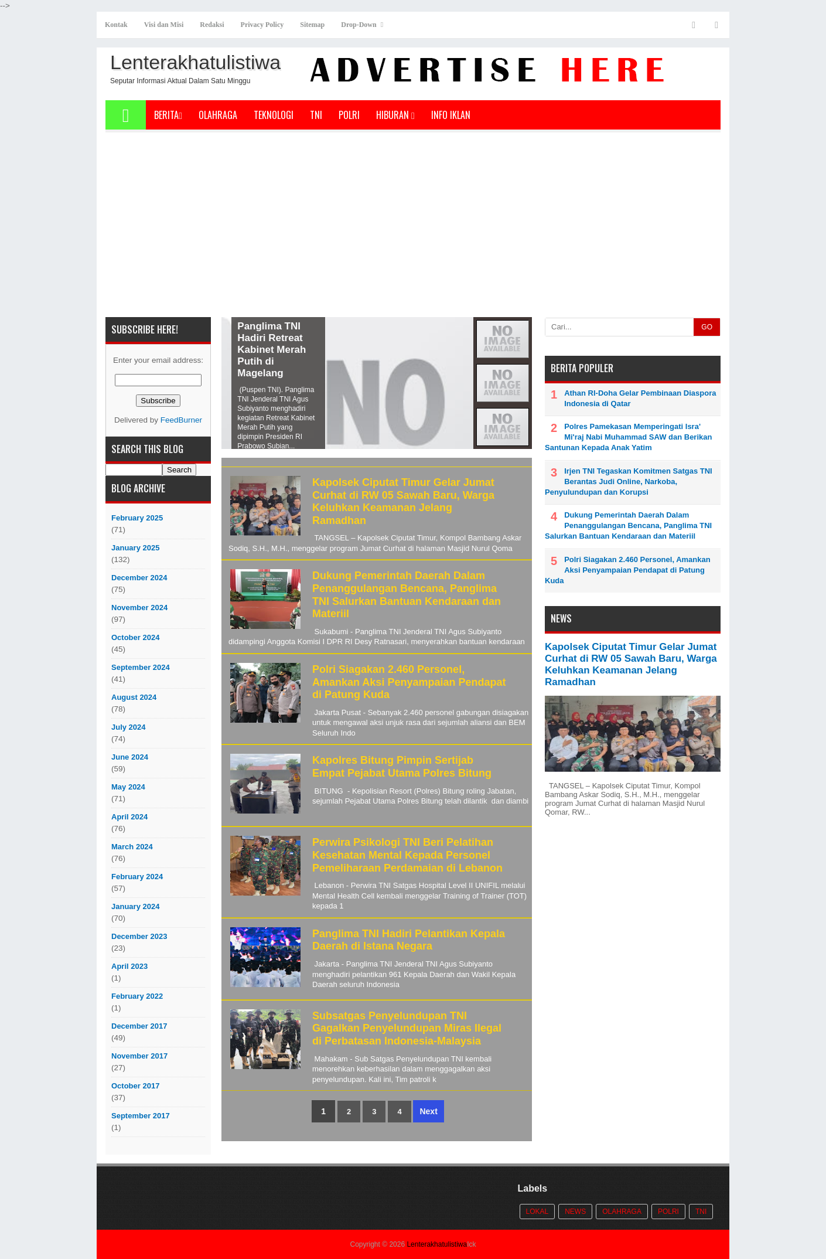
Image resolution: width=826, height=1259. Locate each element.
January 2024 (135, 906)
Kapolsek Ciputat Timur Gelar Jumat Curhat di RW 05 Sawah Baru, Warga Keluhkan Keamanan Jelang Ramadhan (403, 501)
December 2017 (139, 1026)
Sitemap (312, 25)
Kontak (116, 25)
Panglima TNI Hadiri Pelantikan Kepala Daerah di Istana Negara (408, 940)
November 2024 (139, 607)
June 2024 (129, 757)
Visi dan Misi (164, 25)
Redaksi (212, 25)
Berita (168, 115)
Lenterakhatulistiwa (437, 1244)
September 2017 (140, 1115)
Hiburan (395, 115)
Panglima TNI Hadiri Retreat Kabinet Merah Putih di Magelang (348, 350)
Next (428, 1111)
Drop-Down (358, 25)
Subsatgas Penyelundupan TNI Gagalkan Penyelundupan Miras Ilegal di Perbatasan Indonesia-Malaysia (406, 1028)
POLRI (349, 115)
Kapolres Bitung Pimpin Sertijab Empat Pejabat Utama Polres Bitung (401, 766)
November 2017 (139, 1056)
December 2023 (139, 936)
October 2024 (135, 637)
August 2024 (133, 697)
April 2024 (129, 816)
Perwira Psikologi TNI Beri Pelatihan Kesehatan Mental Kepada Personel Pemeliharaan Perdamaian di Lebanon (407, 854)
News (575, 1211)
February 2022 (137, 996)
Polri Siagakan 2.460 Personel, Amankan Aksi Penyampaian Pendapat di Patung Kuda (409, 681)
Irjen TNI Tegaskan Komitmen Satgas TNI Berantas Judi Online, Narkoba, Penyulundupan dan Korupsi (628, 481)
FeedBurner (181, 420)
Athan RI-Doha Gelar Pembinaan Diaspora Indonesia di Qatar (640, 398)
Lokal (537, 1211)
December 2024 (139, 577)
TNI (316, 115)
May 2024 (128, 786)
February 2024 (137, 876)
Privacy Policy (262, 25)
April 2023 (129, 966)
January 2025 (135, 547)
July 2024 (128, 727)
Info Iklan (450, 115)
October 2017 (135, 1085)
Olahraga (218, 115)
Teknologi (273, 115)
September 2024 (140, 667)
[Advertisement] (413, 229)
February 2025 (137, 517)
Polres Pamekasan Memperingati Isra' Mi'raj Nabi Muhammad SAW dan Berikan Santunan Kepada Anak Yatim (628, 437)
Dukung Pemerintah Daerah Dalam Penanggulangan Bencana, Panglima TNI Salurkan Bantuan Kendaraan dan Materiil (406, 595)
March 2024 (132, 846)
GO (706, 327)
